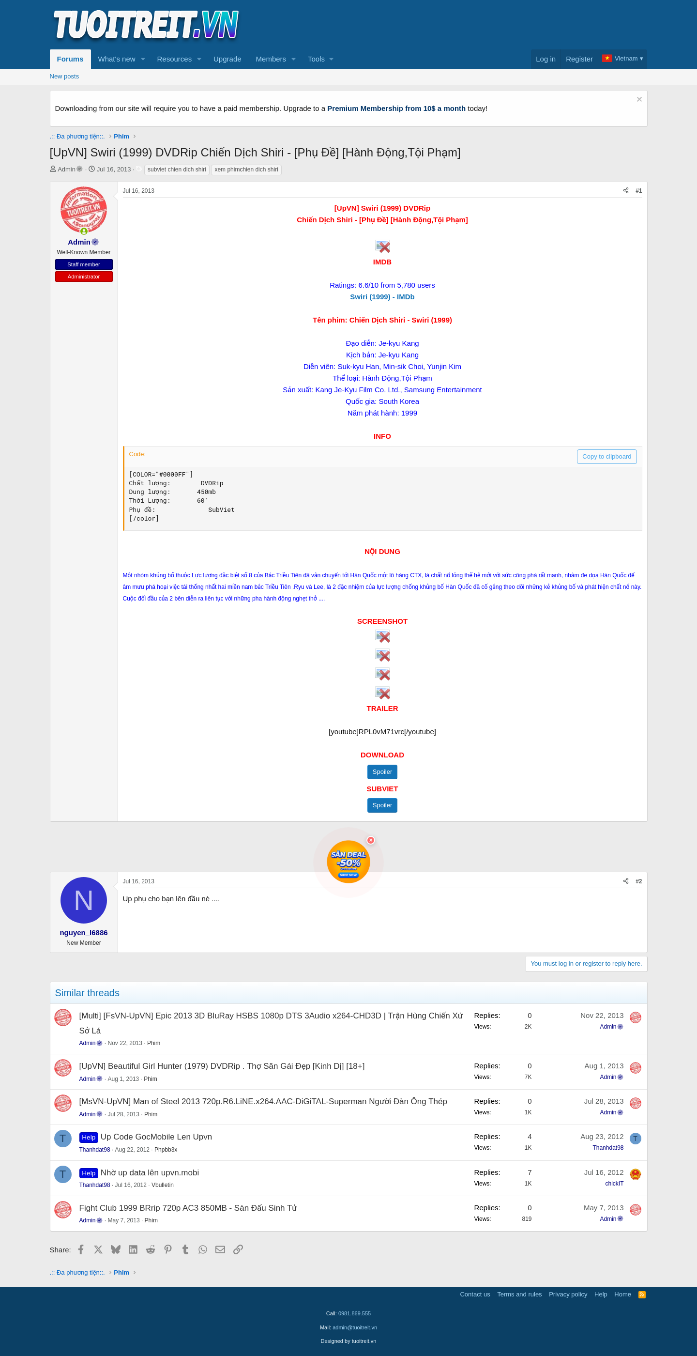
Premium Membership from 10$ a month (396, 108)
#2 (639, 881)
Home (622, 1294)
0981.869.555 (354, 1313)
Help (600, 1294)
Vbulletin (163, 1185)
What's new (117, 59)
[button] (143, 59)
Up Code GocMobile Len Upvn (156, 1136)
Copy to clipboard (606, 456)
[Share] (626, 191)
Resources (174, 59)
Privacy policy (568, 1294)
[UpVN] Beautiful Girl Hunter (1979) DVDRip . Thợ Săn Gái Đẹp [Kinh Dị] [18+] (222, 1066)
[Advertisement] (471, 24)
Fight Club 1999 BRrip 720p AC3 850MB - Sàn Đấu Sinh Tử (188, 1208)
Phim (153, 1043)
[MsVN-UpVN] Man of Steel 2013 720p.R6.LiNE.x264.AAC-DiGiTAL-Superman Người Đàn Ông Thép (263, 1101)
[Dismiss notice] (638, 100)
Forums (70, 59)
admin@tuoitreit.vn (355, 1327)
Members (271, 59)
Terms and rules (519, 1294)
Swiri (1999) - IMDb (382, 297)
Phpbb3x (165, 1149)
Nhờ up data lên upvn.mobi (150, 1172)
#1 (639, 190)
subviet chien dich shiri (177, 169)
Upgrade (227, 59)
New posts (64, 76)
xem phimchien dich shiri (246, 169)
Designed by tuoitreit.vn (349, 1341)
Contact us (475, 1294)
